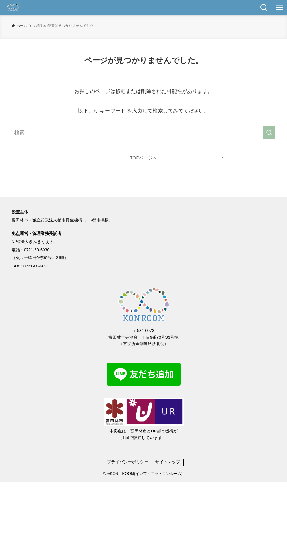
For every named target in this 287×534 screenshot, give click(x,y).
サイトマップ (167, 462)
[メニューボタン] (279, 7)
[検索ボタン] (264, 7)
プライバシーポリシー (127, 462)
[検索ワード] (143, 132)
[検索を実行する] (269, 132)
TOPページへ (143, 157)
